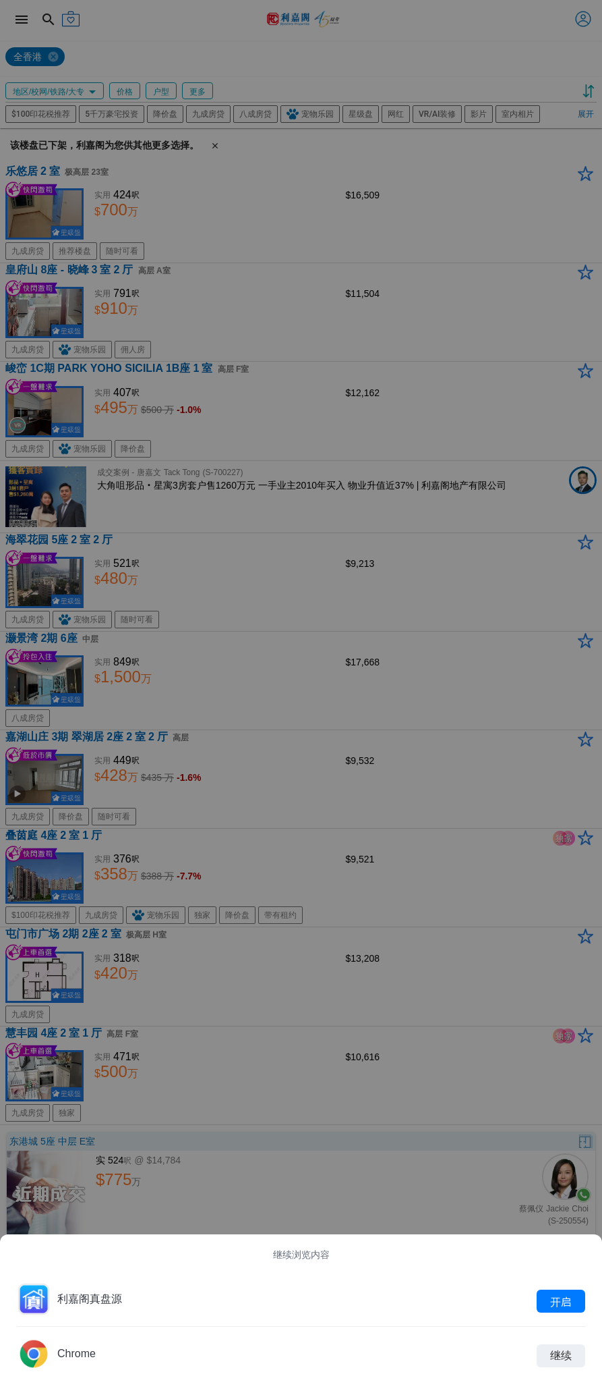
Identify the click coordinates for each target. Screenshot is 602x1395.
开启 (561, 1301)
